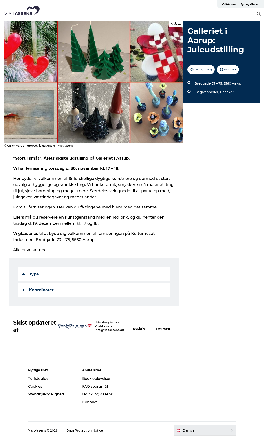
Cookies (35, 386)
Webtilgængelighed (46, 394)
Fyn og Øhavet (250, 4)
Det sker (227, 92)
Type (30, 274)
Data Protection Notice (84, 430)
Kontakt (89, 402)
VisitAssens (229, 4)
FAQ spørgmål (95, 386)
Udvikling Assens (97, 394)
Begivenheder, (207, 92)
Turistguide (38, 378)
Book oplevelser (96, 378)
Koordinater (38, 290)
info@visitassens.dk (109, 330)
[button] (140, 326)
